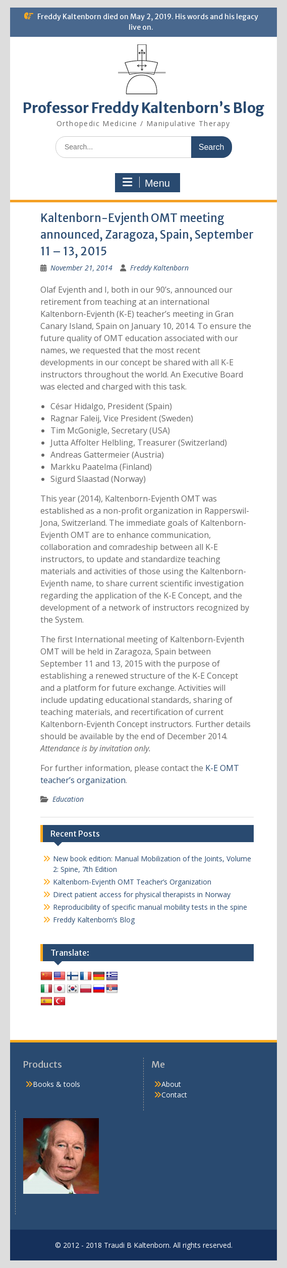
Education (68, 799)
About (171, 1084)
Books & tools (56, 1084)
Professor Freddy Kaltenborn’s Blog (143, 108)
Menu (146, 183)
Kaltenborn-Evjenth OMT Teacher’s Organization (132, 882)
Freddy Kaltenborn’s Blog (94, 919)
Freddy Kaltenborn (159, 267)
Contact (174, 1094)
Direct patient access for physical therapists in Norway (142, 894)
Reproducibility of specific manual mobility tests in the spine (150, 907)
